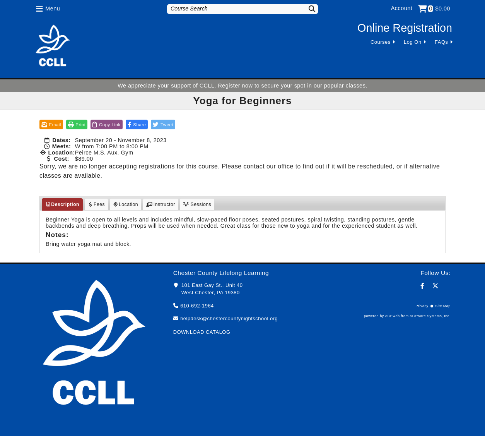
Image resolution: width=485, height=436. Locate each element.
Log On (413, 42)
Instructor (160, 204)
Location (125, 204)
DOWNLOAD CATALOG (202, 332)
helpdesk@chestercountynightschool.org (229, 318)
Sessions (197, 204)
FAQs (441, 42)
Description (62, 204)
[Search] (307, 8)
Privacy (421, 306)
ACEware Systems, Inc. (430, 316)
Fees (96, 204)
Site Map (443, 306)
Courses (381, 42)
